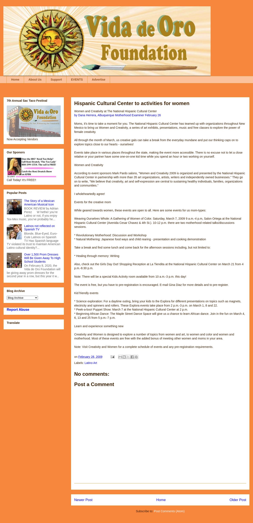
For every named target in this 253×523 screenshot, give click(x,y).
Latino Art (91, 363)
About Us (35, 79)
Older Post (238, 500)
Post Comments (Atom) (169, 511)
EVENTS (77, 79)
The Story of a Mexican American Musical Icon (39, 202)
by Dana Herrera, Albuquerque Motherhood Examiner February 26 (117, 115)
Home (15, 79)
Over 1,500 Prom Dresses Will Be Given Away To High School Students (42, 258)
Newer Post (83, 500)
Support (56, 79)
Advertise (98, 79)
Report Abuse (18, 309)
